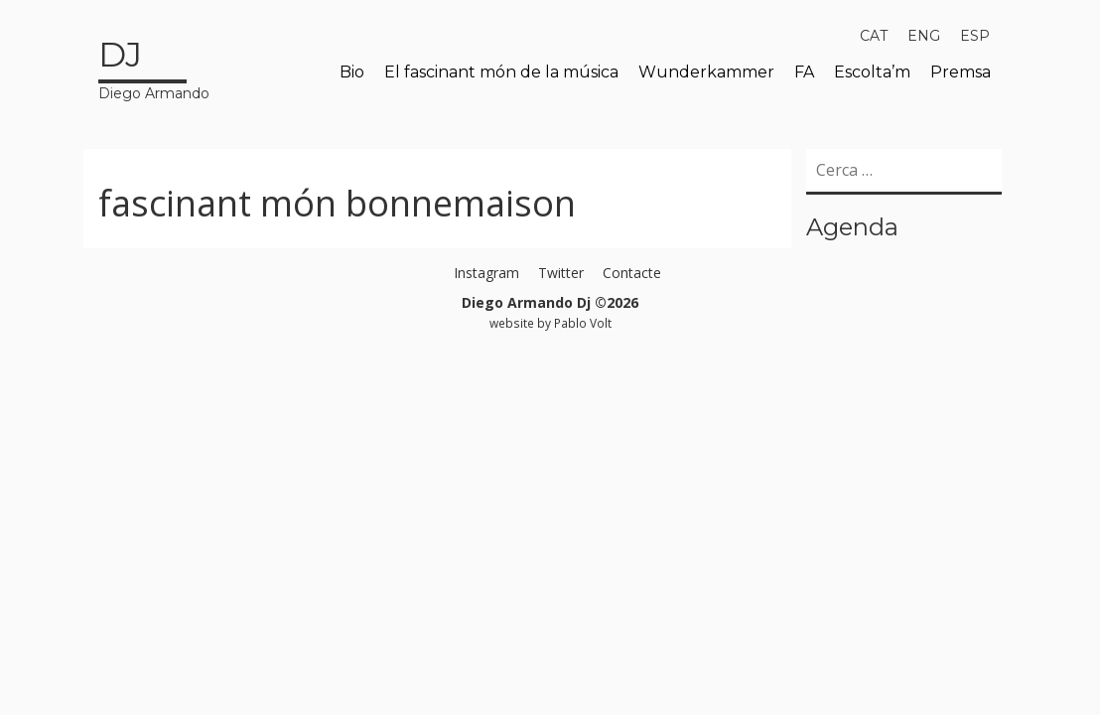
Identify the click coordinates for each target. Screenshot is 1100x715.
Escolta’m (872, 72)
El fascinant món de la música (501, 72)
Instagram (486, 272)
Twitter (561, 272)
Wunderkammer (706, 72)
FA (804, 72)
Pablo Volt (583, 323)
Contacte (632, 272)
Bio (352, 72)
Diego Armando (153, 66)
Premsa (960, 72)
